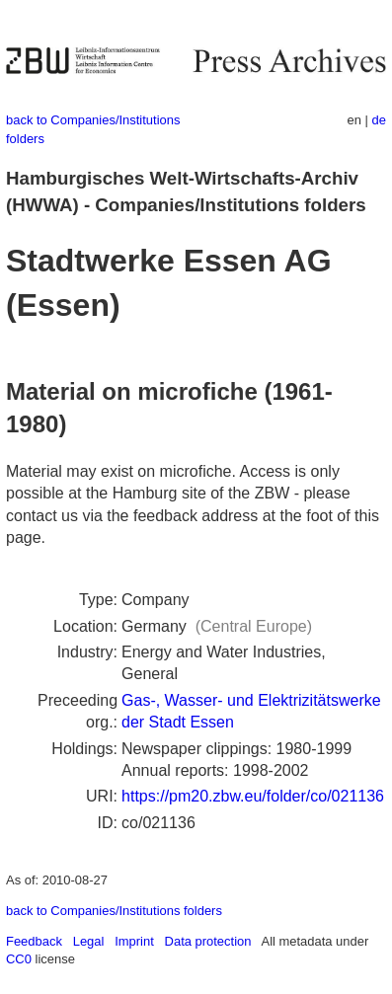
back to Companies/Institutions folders (114, 910)
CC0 (19, 959)
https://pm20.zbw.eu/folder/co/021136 (252, 796)
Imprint (134, 941)
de (379, 120)
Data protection (208, 941)
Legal (89, 941)
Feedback (34, 941)
